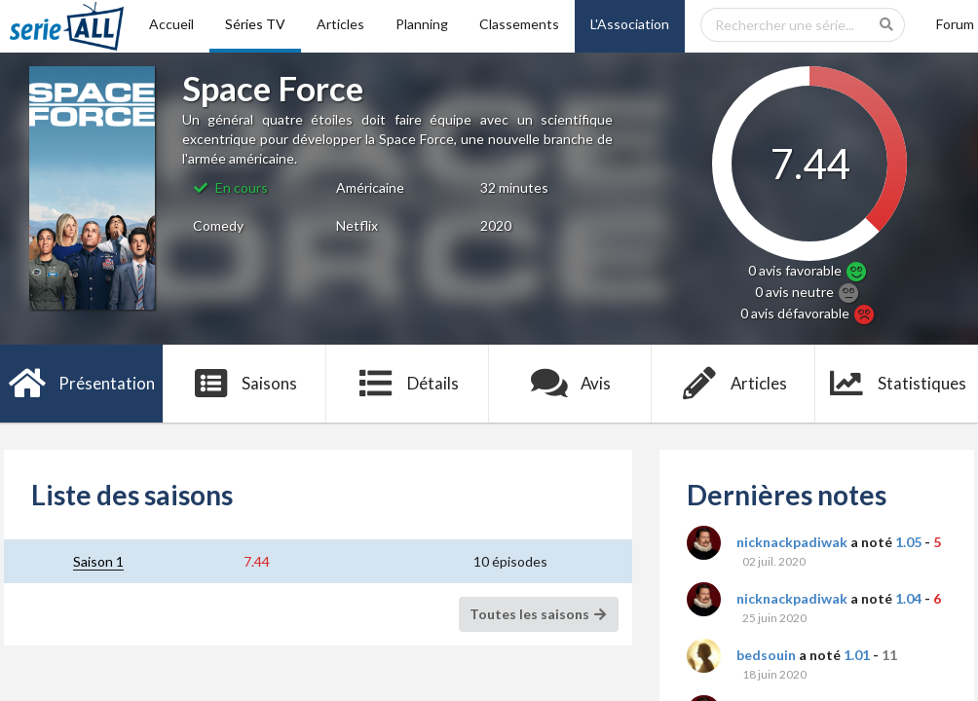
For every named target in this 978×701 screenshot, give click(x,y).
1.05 (908, 542)
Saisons (245, 383)
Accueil (171, 24)
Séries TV (255, 24)
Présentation (81, 383)
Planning (421, 24)
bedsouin (766, 654)
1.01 (857, 654)
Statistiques (896, 383)
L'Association (629, 24)
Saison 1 (98, 561)
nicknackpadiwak (791, 542)
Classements (519, 24)
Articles (340, 24)
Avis (570, 383)
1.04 (908, 598)
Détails (408, 383)
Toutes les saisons (539, 614)
